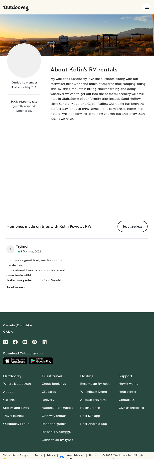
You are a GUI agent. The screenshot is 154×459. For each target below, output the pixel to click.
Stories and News (16, 407)
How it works (128, 383)
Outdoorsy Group (16, 423)
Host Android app (93, 423)
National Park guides (57, 407)
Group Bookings (54, 383)
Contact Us (127, 399)
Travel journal (13, 415)
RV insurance (90, 407)
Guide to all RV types (57, 439)
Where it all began (17, 383)
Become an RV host (94, 383)
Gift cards (49, 391)
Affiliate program (93, 399)
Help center (127, 391)
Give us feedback (131, 407)
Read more (16, 287)
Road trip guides (54, 423)
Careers (9, 399)
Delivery (48, 399)
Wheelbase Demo (93, 391)
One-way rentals (54, 415)
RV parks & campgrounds (61, 431)
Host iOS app (90, 415)
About (8, 391)
